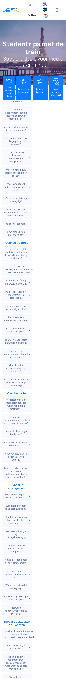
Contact (33, 15)
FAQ (30, 5)
